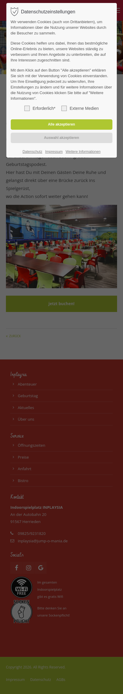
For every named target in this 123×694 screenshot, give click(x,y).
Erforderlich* (39, 108)
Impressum (54, 152)
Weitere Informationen (83, 152)
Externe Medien (80, 108)
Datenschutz (32, 152)
